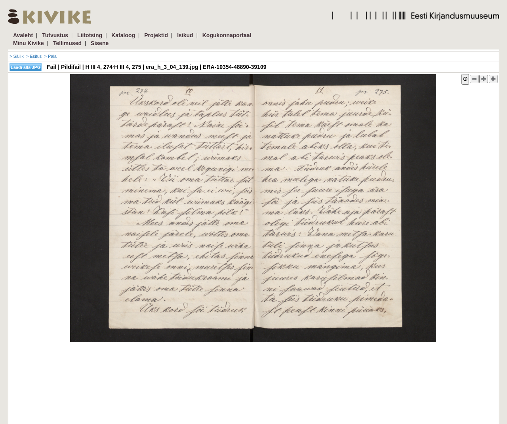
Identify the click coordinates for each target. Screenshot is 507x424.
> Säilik (17, 56)
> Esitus (34, 56)
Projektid (156, 35)
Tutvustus (55, 35)
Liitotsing (89, 35)
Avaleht (23, 35)
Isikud (185, 35)
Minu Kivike (28, 43)
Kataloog (123, 35)
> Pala (50, 56)
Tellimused (67, 43)
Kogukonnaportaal (227, 35)
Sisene (100, 43)
